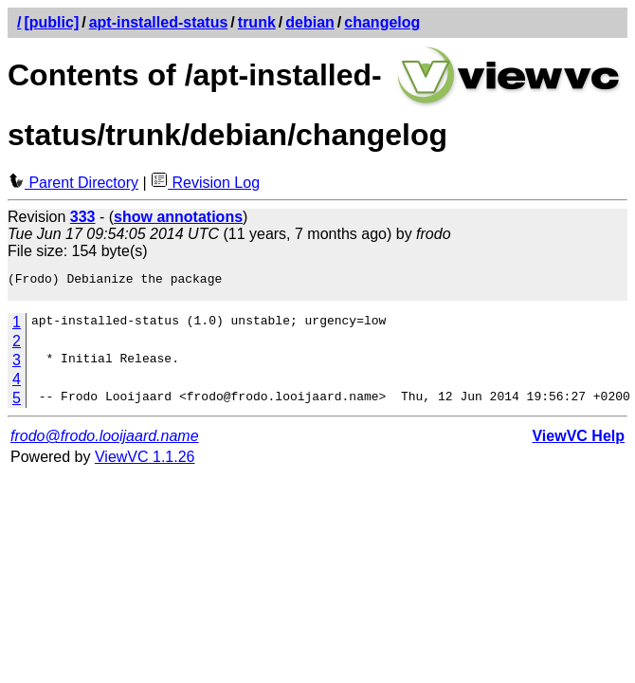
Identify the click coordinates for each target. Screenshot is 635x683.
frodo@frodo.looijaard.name (104, 442)
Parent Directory (73, 183)
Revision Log (205, 183)
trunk (257, 22)
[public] (51, 22)
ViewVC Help (578, 442)
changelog (382, 22)
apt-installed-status (158, 22)
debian (310, 22)
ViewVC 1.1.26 (145, 462)
